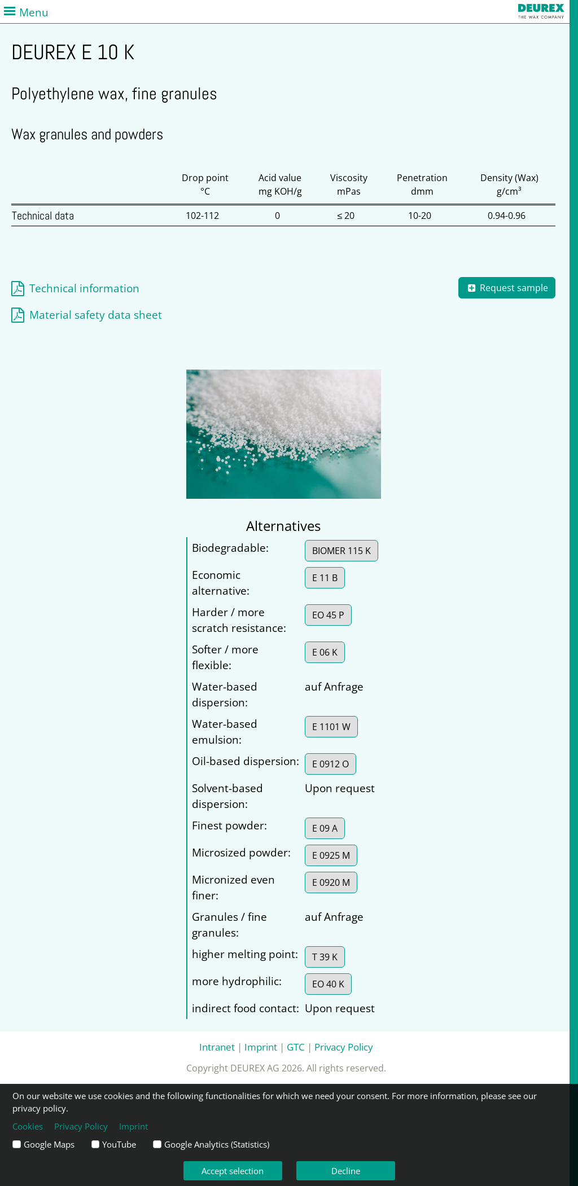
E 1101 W (331, 727)
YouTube (119, 1144)
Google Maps (49, 1144)
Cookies (27, 1126)
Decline (345, 1170)
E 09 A (325, 828)
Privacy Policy (343, 1046)
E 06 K (325, 652)
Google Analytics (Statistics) (216, 1144)
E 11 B (325, 578)
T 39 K (325, 957)
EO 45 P (328, 615)
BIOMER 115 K (341, 550)
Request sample (507, 288)
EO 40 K (328, 984)
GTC (296, 1046)
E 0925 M (331, 855)
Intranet (217, 1046)
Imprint (260, 1046)
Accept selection (233, 1170)
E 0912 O (330, 764)
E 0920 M (331, 882)
